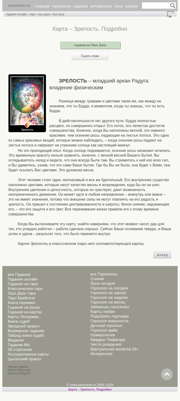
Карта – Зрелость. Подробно (90, 389)
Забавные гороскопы (109, 307)
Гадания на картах (25, 312)
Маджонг (16, 340)
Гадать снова (90, 56)
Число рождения (105, 344)
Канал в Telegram (19, 373)
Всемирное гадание (26, 331)
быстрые (58, 14)
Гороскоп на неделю (109, 297)
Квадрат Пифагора (107, 339)
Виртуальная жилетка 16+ (114, 349)
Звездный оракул (23, 326)
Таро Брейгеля (21, 298)
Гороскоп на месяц (107, 302)
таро (32, 14)
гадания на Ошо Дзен (90, 45)
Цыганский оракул (24, 359)
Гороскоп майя (104, 330)
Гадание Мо (19, 345)
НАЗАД (162, 255)
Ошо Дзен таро (22, 293)
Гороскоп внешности (109, 321)
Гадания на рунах (24, 307)
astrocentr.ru (19, 5)
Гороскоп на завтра (108, 293)
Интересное (101, 354)
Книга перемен (21, 302)
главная (42, 6)
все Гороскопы (103, 274)
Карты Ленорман (23, 317)
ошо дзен (44, 14)
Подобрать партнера (109, 316)
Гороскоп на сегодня (109, 288)
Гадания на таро (23, 284)
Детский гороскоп (106, 325)
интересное (101, 6)
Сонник (97, 279)
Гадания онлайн (23, 279)
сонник (131, 6)
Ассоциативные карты (28, 354)
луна (118, 6)
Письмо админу (18, 366)
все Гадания (19, 274)
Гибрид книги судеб (26, 335)
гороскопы (61, 6)
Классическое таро (25, 288)
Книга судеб (19, 321)
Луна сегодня (102, 283)
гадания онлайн (16, 14)
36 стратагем (20, 349)
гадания (80, 6)
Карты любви (102, 311)
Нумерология (102, 335)
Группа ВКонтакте (19, 370)
